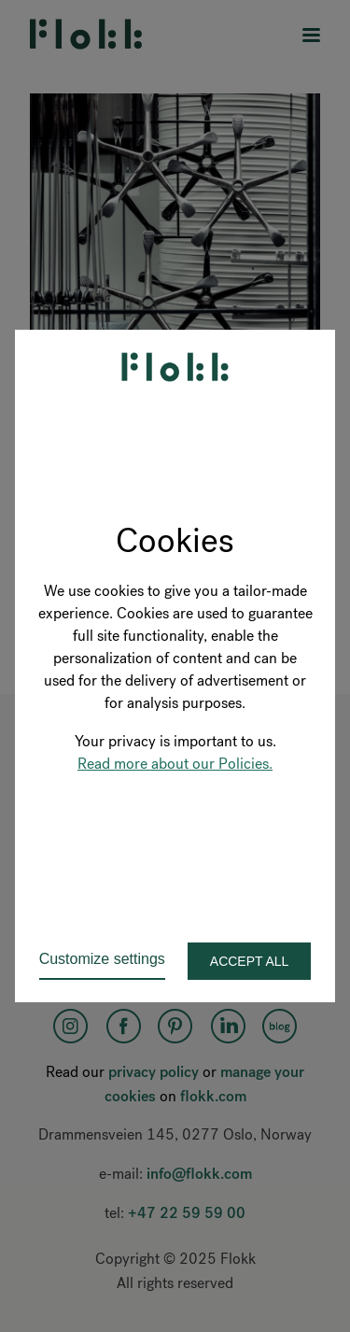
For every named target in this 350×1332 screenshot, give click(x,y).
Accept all (249, 961)
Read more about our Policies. (175, 763)
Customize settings (102, 959)
